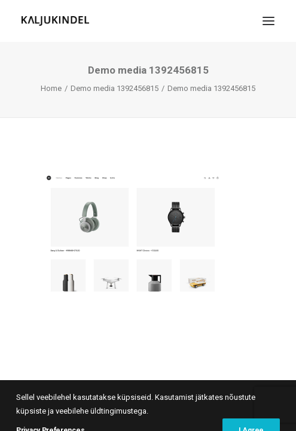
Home (51, 88)
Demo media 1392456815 (114, 88)
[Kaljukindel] (55, 21)
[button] (268, 21)
